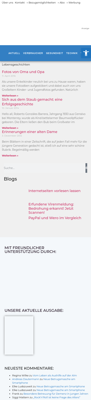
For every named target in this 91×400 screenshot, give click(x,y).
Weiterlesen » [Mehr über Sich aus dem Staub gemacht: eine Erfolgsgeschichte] (10, 127)
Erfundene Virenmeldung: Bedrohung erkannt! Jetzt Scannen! (51, 208)
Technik (72, 53)
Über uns (7, 2)
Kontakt (20, 2)
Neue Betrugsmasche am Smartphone (61, 386)
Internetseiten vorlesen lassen (54, 191)
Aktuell (14, 53)
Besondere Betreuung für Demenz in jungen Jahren (55, 393)
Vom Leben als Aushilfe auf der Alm (55, 375)
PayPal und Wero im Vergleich (54, 218)
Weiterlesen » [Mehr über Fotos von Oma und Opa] (10, 95)
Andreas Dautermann (25, 379)
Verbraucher (33, 53)
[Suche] (86, 168)
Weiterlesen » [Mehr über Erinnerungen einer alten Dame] (10, 155)
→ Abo (61, 2)
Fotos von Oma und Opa (23, 72)
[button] (86, 53)
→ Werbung (73, 2)
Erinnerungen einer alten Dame (29, 132)
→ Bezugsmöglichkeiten (41, 2)
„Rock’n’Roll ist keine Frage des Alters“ (56, 397)
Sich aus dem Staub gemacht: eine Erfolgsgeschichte (32, 101)
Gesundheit (54, 53)
